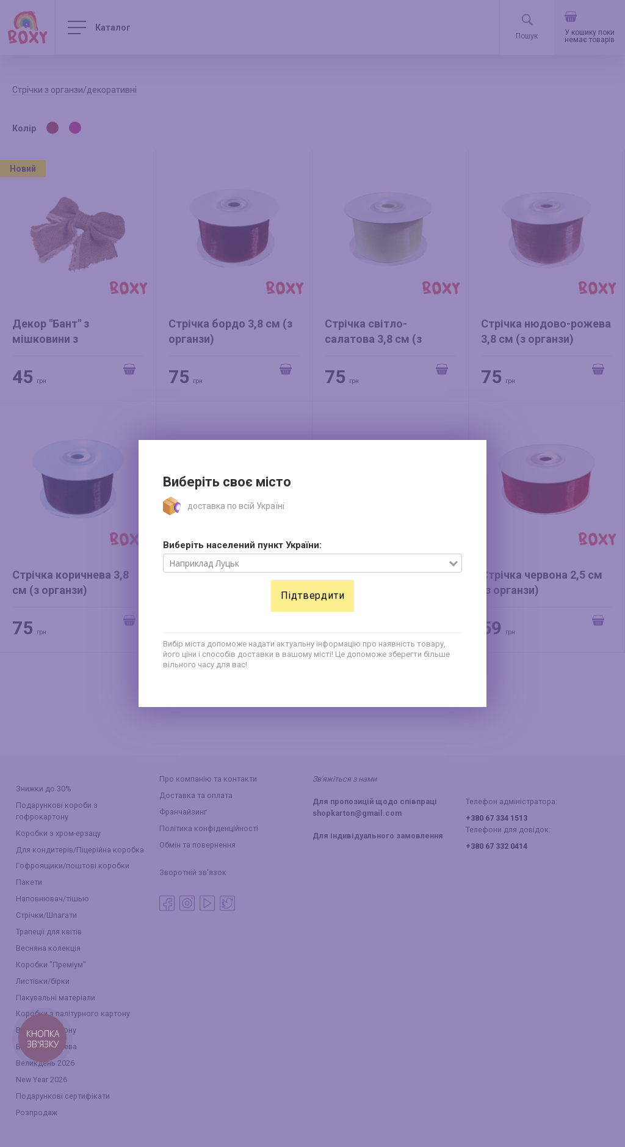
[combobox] (306, 563)
